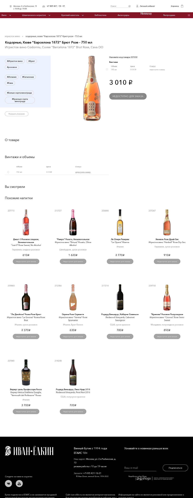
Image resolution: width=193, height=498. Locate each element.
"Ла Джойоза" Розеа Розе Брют (26, 314)
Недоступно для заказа (128, 96)
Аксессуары (123, 15)
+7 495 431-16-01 (92, 473)
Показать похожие (17, 114)
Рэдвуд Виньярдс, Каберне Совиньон (120, 314)
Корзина (175, 6)
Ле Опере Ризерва (120, 239)
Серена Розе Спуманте (73, 314)
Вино (4, 15)
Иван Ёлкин (29, 451)
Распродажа (169, 15)
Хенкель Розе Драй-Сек (167, 239)
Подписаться (175, 467)
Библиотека (100, 15)
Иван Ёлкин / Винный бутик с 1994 (88, 6)
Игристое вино (12, 36)
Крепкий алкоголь (70, 15)
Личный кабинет (147, 6)
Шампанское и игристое (34, 15)
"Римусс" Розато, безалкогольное (73, 239)
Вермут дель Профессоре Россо (26, 389)
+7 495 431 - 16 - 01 (56, 6)
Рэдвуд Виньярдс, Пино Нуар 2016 (73, 389)
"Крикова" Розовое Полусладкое (167, 314)
